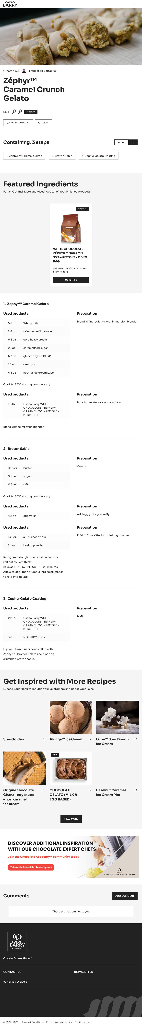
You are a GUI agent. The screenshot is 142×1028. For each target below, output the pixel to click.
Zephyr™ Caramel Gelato (25, 156)
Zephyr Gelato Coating (100, 156)
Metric (121, 142)
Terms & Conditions (33, 1022)
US (133, 142)
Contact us (12, 971)
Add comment (124, 895)
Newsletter (83, 971)
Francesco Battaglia (42, 71)
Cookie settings (83, 1022)
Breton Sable (63, 156)
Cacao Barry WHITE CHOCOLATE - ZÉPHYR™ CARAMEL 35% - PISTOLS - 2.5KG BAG (41, 409)
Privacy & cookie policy (59, 1022)
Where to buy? (15, 981)
